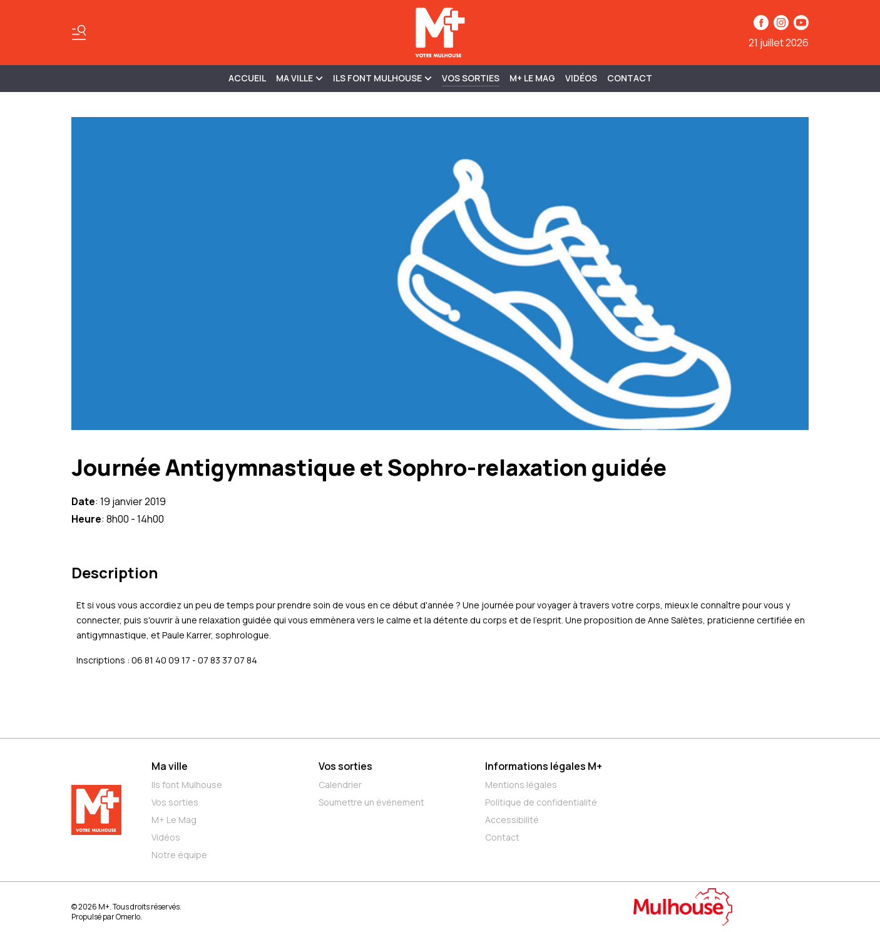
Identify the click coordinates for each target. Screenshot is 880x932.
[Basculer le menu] (78, 32)
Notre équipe (179, 855)
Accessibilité (512, 820)
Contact (629, 78)
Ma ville (169, 766)
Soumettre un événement (371, 802)
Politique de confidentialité (541, 802)
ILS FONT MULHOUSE (382, 78)
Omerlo (128, 916)
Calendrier (340, 785)
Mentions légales (521, 785)
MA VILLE (299, 78)
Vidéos (581, 78)
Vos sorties (470, 78)
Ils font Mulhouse (186, 785)
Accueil (247, 78)
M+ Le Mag (532, 78)
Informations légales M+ (543, 766)
